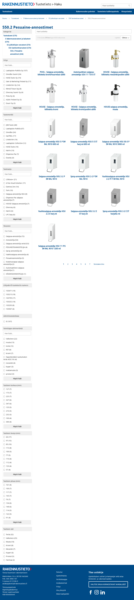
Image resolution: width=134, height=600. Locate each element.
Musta (8, 542)
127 (7, 389)
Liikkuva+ (10, 179)
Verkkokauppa (61, 579)
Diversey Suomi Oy (13, 92)
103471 (9, 291)
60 (7, 437)
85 (7, 444)
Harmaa (9, 560)
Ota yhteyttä (61, 590)
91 (6, 518)
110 (7, 459)
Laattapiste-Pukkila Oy (15, 71)
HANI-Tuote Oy (12, 78)
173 (7, 393)
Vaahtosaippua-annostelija (16, 254)
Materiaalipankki (62, 594)
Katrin (8, 150)
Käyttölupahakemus (9, 590)
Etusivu (4, 18)
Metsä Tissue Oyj (12, 89)
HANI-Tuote (10, 147)
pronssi (8, 374)
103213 (9, 294)
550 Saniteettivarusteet (76, 18)
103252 (9, 302)
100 (7, 418)
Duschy (8, 158)
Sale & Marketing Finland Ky (17, 81)
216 (7, 411)
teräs (8, 346)
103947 (8, 309)
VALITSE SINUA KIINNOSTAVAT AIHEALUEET (108, 584)
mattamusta (10, 370)
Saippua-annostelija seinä (16, 244)
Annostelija (10, 240)
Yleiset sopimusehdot (10, 592)
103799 (9, 298)
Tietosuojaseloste (9, 587)
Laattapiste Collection (14, 143)
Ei (7, 321)
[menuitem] (9, 11)
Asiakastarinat (61, 583)
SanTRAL (9, 136)
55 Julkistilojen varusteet (57, 18)
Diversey (9, 207)
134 (7, 503)
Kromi (8, 545)
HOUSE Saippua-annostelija (16, 204)
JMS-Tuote (10, 125)
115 (7, 448)
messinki (9, 363)
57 (6, 470)
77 (6, 455)
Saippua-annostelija (13, 236)
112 (7, 462)
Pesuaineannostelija (13, 258)
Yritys (58, 587)
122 (7, 514)
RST (7, 350)
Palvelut (59, 572)
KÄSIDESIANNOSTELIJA (14, 274)
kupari (8, 367)
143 (7, 496)
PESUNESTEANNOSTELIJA (15, 247)
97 (7, 441)
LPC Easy (9, 215)
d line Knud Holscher (14, 183)
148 (7, 507)
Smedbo (9, 132)
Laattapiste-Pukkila (13, 129)
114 (7, 510)
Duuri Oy (9, 103)
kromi (8, 353)
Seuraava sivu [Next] (99, 264)
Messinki (9, 549)
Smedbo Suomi (12, 74)
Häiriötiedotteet (8, 595)
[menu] (67, 11)
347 (7, 404)
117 (7, 492)
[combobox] (116, 6)
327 (7, 400)
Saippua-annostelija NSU (15, 194)
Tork (8, 190)
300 (7, 422)
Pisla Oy (9, 96)
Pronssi (8, 556)
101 (7, 485)
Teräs (8, 534)
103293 (8, 305)
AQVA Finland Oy (12, 100)
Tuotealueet (15, 18)
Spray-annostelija (12, 251)
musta (8, 342)
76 (6, 499)
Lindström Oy (11, 85)
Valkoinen (10, 339)
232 (7, 415)
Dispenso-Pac (11, 154)
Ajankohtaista (61, 576)
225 (7, 396)
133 (7, 407)
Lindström (10, 140)
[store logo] (32, 4)
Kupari (8, 553)
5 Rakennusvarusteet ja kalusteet (34, 18)
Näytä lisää (17, 108)
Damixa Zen (11, 187)
